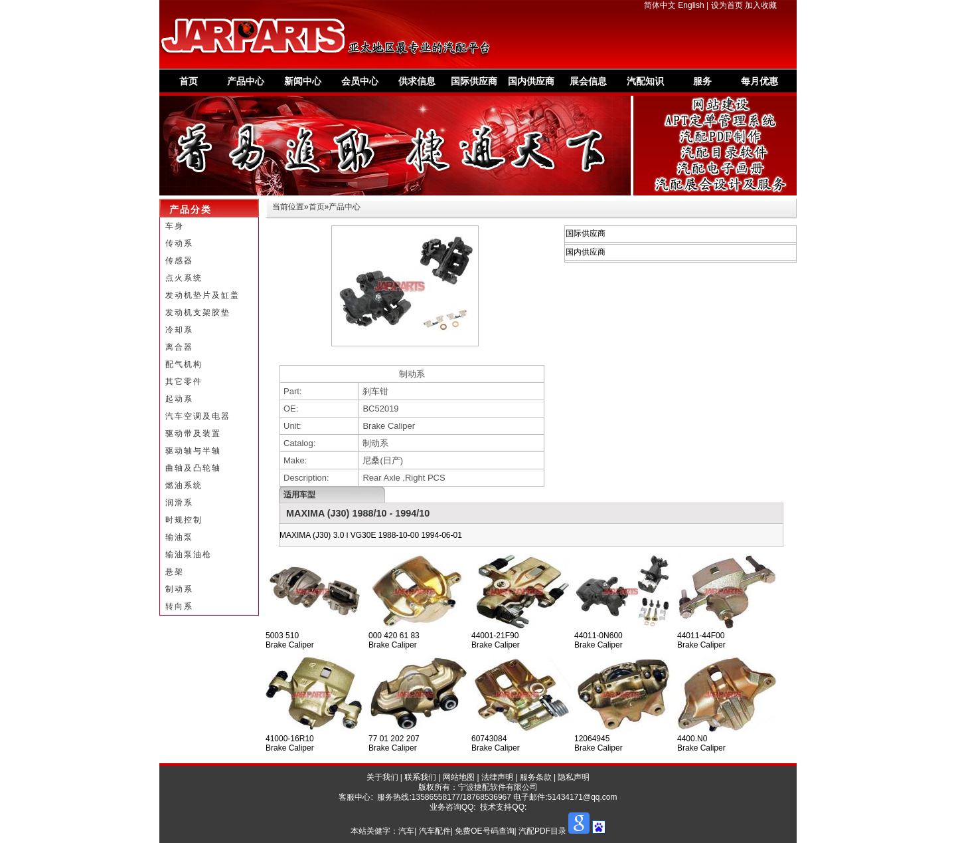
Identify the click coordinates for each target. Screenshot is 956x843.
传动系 (179, 243)
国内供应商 (531, 81)
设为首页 (727, 5)
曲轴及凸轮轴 (193, 468)
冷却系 (179, 329)
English (691, 5)
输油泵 (179, 537)
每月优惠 (759, 81)
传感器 (179, 260)
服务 (702, 81)
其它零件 (183, 381)
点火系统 (183, 278)
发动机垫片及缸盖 (202, 295)
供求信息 (417, 81)
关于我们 (382, 777)
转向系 (179, 606)
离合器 (179, 347)
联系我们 (420, 777)
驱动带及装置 (193, 433)
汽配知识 (645, 81)
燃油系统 (183, 485)
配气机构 (183, 364)
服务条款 (536, 777)
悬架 (174, 571)
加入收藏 (761, 5)
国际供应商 (474, 81)
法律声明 (497, 777)
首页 (188, 81)
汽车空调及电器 (197, 416)
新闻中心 (302, 81)
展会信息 (588, 81)
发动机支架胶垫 (197, 312)
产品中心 (245, 81)
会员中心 (359, 81)
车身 (174, 226)
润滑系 (179, 502)
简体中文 (660, 5)
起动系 (179, 399)
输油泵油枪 (188, 554)
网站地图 (459, 777)
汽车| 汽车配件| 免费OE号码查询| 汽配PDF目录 (482, 831)
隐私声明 (574, 777)
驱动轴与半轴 (193, 450)
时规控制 (183, 520)
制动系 (179, 589)
